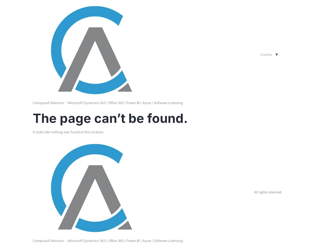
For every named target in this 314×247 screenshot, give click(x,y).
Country (266, 54)
